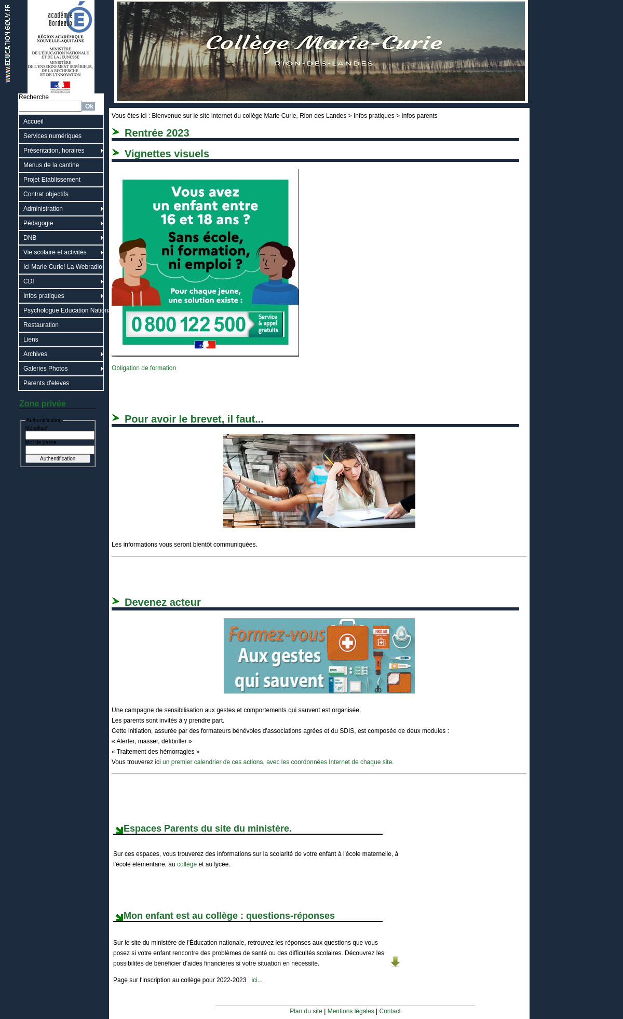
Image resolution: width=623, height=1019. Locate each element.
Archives (35, 354)
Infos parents (419, 115)
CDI (28, 281)
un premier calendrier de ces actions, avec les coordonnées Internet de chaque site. (278, 762)
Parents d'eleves (46, 383)
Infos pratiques (43, 296)
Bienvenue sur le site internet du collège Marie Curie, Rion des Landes (249, 115)
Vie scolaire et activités (55, 252)
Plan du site (306, 1011)
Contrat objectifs (46, 194)
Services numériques (52, 136)
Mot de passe (41, 442)
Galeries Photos (45, 368)
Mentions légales (351, 1011)
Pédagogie (38, 223)
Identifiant (36, 428)
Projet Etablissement (51, 179)
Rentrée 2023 (157, 133)
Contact (390, 1011)
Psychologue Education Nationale (63, 310)
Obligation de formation (144, 368)
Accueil (33, 121)
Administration (43, 208)
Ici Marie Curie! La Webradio (62, 266)
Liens (30, 339)
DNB (29, 237)
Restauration (41, 325)
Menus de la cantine (51, 165)
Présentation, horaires (53, 150)
